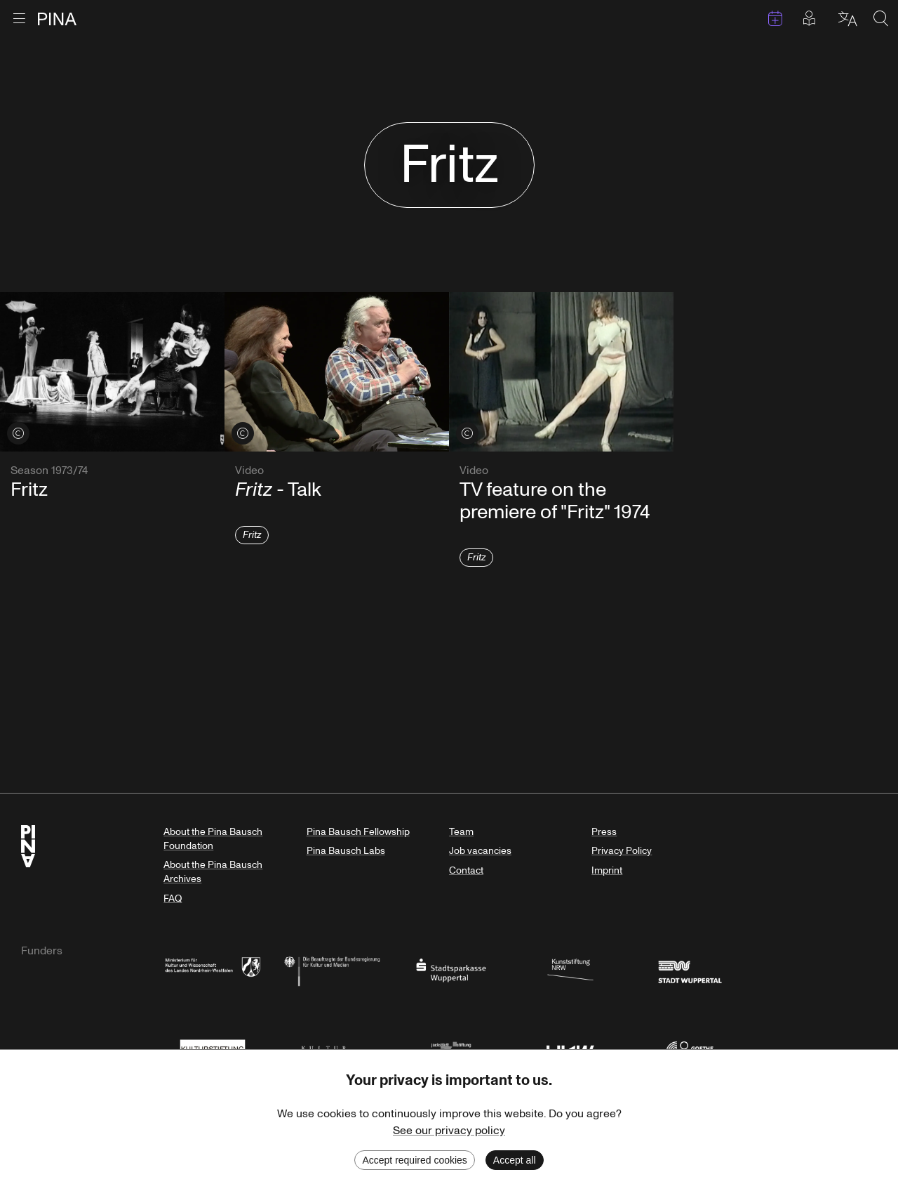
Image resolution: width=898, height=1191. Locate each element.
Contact (466, 870)
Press (604, 831)
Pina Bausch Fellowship (358, 831)
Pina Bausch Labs (346, 850)
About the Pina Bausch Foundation (212, 839)
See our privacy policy (449, 1130)
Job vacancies (480, 850)
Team (461, 831)
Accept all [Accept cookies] (514, 1160)
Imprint (606, 870)
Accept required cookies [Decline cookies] (414, 1160)
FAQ (172, 898)
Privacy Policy (621, 850)
